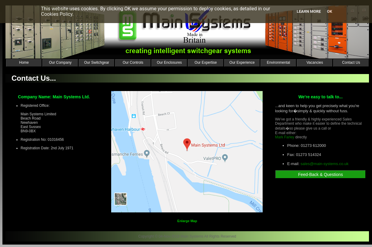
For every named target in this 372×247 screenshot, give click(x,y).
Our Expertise (205, 62)
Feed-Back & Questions (320, 174)
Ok (329, 11)
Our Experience (241, 62)
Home (24, 62)
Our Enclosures (169, 62)
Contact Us (351, 62)
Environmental (278, 62)
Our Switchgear (96, 62)
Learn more (309, 11)
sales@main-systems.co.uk (324, 163)
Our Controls (133, 62)
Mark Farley (284, 137)
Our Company (60, 62)
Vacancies (315, 62)
